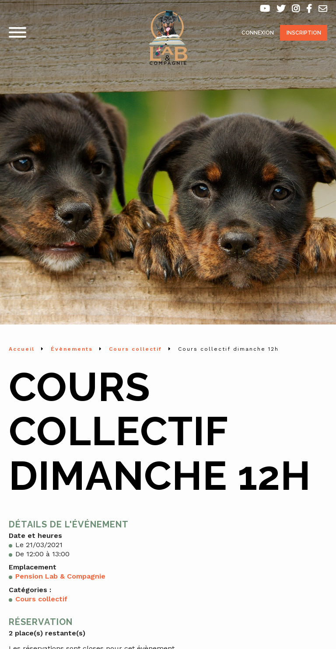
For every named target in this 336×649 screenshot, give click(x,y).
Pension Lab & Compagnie (60, 576)
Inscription (304, 33)
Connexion (258, 33)
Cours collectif (41, 599)
